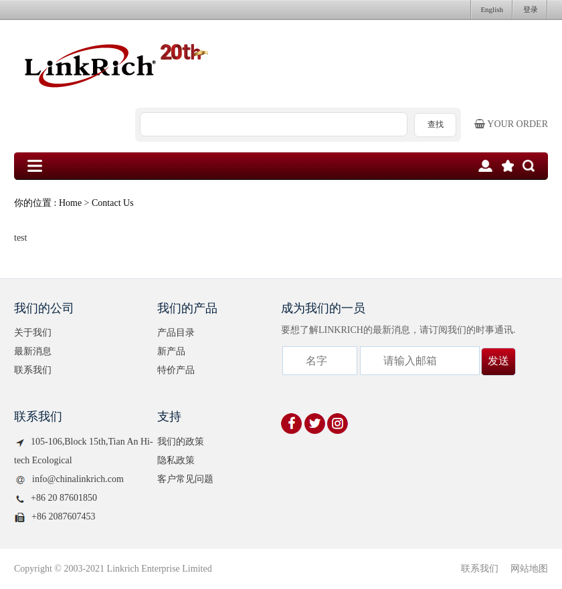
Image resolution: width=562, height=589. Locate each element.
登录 (530, 9)
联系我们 (33, 370)
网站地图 (529, 569)
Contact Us (113, 203)
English (491, 9)
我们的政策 (180, 442)
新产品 (171, 351)
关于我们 (33, 333)
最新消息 (33, 351)
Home (70, 203)
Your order (511, 124)
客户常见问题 (185, 479)
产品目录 (176, 333)
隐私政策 (176, 460)
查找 (436, 124)
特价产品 (176, 370)
